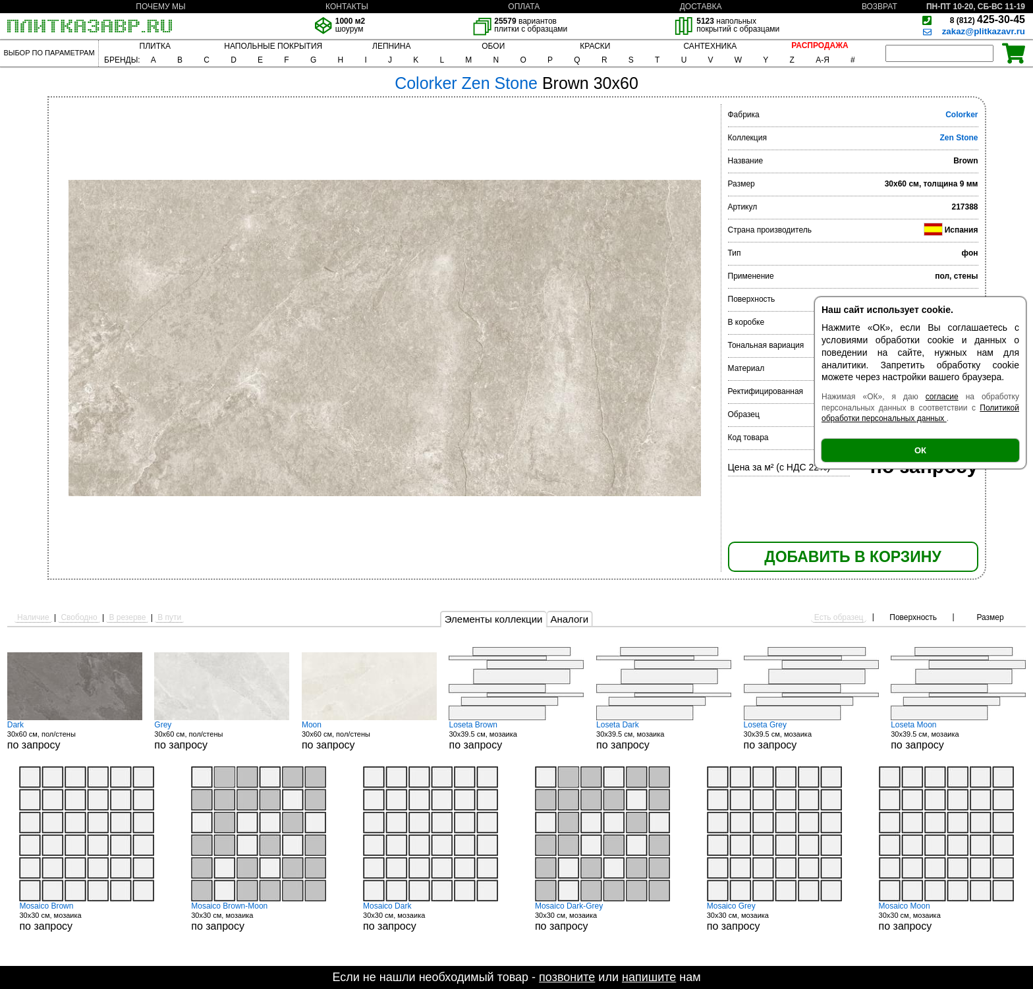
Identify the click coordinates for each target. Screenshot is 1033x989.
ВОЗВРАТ (879, 6)
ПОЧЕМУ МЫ (160, 6)
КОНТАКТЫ (346, 6)
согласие (942, 396)
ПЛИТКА (155, 46)
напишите (649, 977)
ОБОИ (493, 46)
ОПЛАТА (524, 6)
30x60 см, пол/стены (74, 735)
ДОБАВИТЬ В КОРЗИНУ (852, 556)
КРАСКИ (595, 46)
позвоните (567, 977)
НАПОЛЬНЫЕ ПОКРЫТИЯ (273, 46)
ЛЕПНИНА (391, 46)
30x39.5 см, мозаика (516, 735)
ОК (920, 450)
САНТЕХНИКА (710, 46)
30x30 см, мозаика (86, 916)
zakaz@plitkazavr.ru (983, 31)
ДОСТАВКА (701, 6)
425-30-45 (987, 19)
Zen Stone (958, 137)
